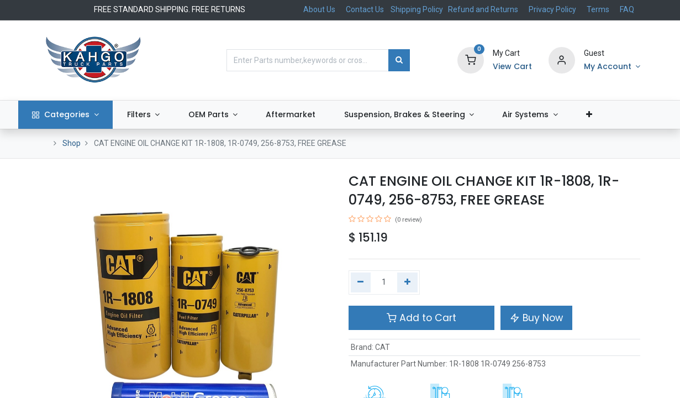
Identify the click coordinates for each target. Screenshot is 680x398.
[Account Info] (612, 66)
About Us (319, 9)
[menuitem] (313, 115)
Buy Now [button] (536, 317)
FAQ (627, 9)
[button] (611, 115)
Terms (598, 9)
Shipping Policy (418, 9)
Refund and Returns (483, 9)
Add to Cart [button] (421, 317)
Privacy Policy (552, 9)
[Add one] (407, 282)
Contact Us (365, 9)
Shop (71, 143)
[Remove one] (361, 282)
